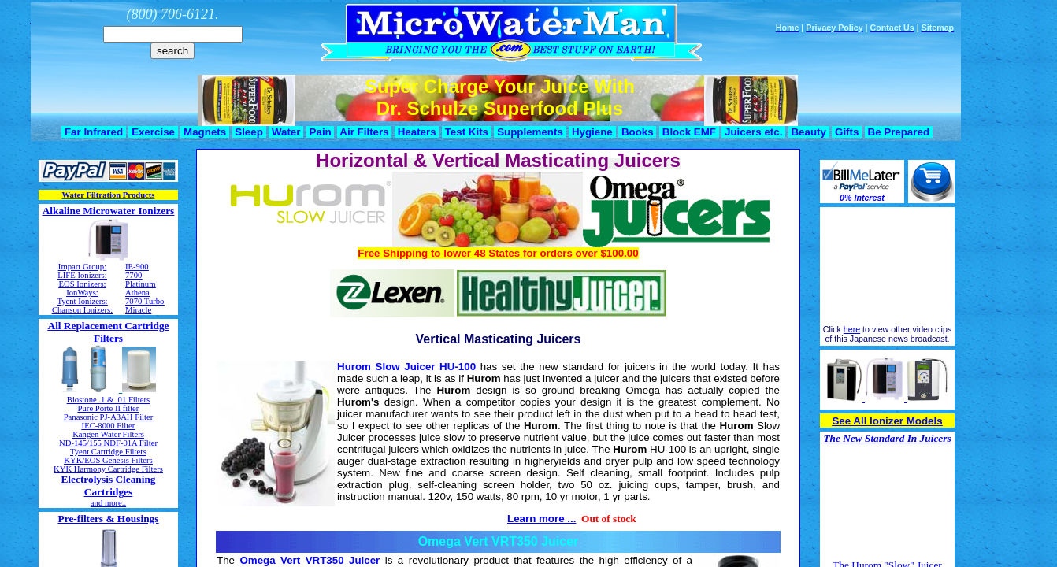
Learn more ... (541, 518)
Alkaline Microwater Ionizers (109, 211)
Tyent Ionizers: (82, 301)
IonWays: (82, 292)
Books (637, 132)
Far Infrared (93, 132)
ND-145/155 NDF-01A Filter (108, 443)
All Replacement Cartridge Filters (108, 332)
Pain (320, 132)
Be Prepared (899, 132)
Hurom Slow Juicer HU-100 (406, 366)
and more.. (108, 502)
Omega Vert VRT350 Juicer (498, 541)
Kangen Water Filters (108, 434)
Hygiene (592, 132)
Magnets (204, 132)
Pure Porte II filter (108, 408)
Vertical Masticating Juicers (498, 339)
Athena (137, 292)
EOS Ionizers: (82, 284)
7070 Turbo (144, 301)
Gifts (847, 132)
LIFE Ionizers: (81, 275)
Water (286, 132)
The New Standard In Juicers (887, 438)
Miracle (138, 310)
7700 (133, 275)
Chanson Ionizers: (82, 310)
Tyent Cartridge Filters (108, 451)
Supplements (530, 132)
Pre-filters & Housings (108, 518)
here (852, 329)
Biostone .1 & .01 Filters (108, 399)
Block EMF (689, 132)
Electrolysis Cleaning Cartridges (108, 485)
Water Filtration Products (108, 195)
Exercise (152, 132)
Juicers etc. (753, 132)
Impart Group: (82, 266)
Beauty (808, 132)
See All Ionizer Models (887, 421)
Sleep (249, 132)
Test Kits (466, 132)
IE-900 (137, 266)
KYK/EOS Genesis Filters (108, 460)
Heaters (417, 132)
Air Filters (364, 132)
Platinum (140, 284)
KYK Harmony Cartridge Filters (108, 469)
